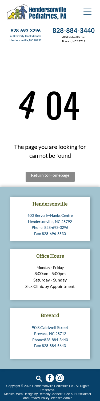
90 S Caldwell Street (50, 327)
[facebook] (50, 379)
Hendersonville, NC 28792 (26, 40)
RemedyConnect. (51, 394)
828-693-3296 (56, 227)
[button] (87, 12)
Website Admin (61, 398)
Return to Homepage (50, 175)
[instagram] (59, 379)
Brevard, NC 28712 (50, 333)
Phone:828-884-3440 (50, 339)
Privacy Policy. (40, 398)
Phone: (37, 227)
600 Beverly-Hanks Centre (25, 35)
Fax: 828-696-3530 (50, 233)
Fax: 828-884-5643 (50, 345)
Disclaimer (83, 394)
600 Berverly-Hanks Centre (50, 215)
